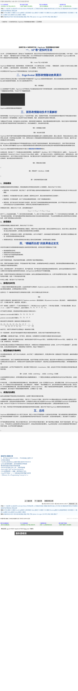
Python (25, 8)
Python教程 (11, 14)
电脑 (5, 17)
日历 (19, 1)
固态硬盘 (21, 17)
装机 (52, 17)
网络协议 (9, 10)
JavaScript (20, 8)
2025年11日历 (26, 518)
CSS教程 (13, 12)
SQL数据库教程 (62, 12)
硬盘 (25, 17)
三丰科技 (10, 518)
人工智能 (36, 8)
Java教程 (4, 14)
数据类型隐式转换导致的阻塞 (10, 465)
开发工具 (59, 8)
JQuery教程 (34, 12)
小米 (43, 17)
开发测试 (74, 8)
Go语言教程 (27, 12)
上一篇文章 (28, 501)
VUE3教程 (47, 12)
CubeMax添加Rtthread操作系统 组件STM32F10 (16, 462)
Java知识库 (14, 8)
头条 (12, 1)
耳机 (28, 17)
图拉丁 (56, 17)
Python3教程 (17, 14)
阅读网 (15, 518)
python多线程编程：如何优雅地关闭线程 (14, 464)
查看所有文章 (49, 501)
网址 (9, 1)
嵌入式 (55, 8)
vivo (38, 17)
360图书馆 (2, 518)
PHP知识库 (30, 8)
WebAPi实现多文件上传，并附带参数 (13, 467)
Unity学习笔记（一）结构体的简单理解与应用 (16, 473)
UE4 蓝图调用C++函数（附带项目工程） (14, 471)
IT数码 (2, 1)
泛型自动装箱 (5, 460)
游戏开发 (3, 10)
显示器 (16, 17)
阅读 (22, 1)
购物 (6, 1)
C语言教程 (70, 12)
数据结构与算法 (67, 8)
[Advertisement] (39, 34)
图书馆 (26, 1)
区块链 (41, 8)
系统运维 (14, 10)
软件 (16, 1)
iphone (34, 17)
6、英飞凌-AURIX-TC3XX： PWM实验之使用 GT (17, 458)
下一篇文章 (38, 501)
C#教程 (24, 14)
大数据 (45, 8)
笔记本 (9, 17)
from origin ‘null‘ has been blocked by (12, 469)
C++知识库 (7, 8)
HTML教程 (7, 12)
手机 (31, 17)
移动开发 (50, 8)
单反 (49, 17)
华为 (46, 17)
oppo (40, 17)
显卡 (12, 17)
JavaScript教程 (20, 12)
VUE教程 (40, 12)
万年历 (21, 518)
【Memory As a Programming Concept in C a (14, 475)
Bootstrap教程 (54, 12)
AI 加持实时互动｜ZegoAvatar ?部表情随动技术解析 (22, 21)
